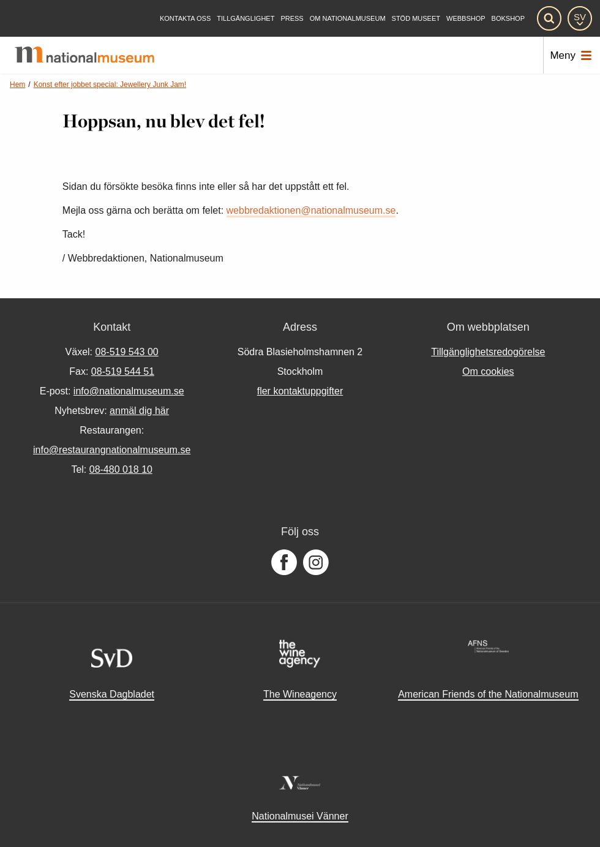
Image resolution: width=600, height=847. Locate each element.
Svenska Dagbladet (111, 694)
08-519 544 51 (122, 371)
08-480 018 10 (120, 469)
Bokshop (508, 18)
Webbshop (466, 18)
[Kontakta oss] (185, 18)
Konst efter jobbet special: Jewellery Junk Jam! (110, 84)
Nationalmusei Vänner (300, 816)
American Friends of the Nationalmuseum (488, 694)
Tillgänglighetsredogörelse (488, 352)
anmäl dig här (139, 410)
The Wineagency (300, 694)
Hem (17, 84)
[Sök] (549, 18)
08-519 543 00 (127, 352)
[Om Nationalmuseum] (348, 18)
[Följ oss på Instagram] (316, 563)
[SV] (580, 18)
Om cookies (488, 371)
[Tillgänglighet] (245, 18)
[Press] (291, 18)
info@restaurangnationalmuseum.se (111, 450)
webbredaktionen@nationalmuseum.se (311, 210)
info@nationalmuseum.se (128, 391)
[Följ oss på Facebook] (284, 563)
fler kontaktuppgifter (300, 391)
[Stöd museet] (416, 18)
